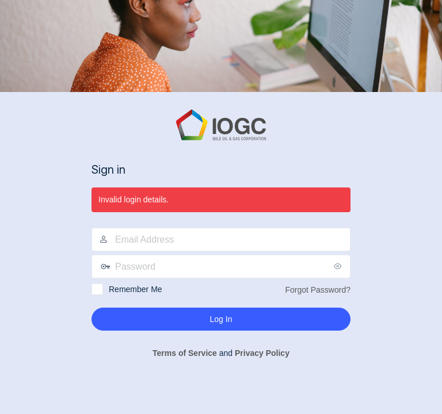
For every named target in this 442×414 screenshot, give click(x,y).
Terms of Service (185, 353)
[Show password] (338, 266)
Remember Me (135, 289)
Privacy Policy (262, 353)
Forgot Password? (317, 289)
